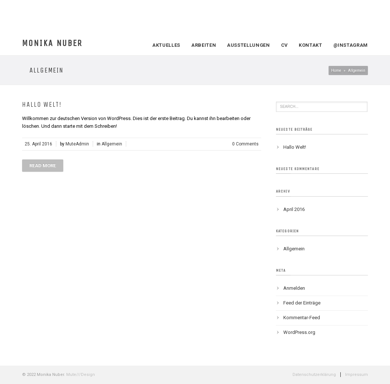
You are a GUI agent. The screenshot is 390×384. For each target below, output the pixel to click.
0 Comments (245, 144)
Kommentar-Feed (301, 317)
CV (284, 45)
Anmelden (294, 288)
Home (336, 70)
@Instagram (350, 45)
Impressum (356, 374)
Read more (42, 165)
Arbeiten (203, 45)
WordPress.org (299, 332)
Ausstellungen (248, 45)
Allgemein (112, 144)
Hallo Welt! (42, 105)
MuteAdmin (77, 144)
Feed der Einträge (301, 303)
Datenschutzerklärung (314, 374)
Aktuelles (166, 45)
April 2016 (294, 209)
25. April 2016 (38, 144)
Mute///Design (80, 374)
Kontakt (310, 45)
